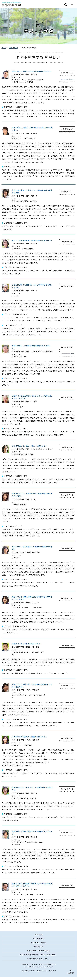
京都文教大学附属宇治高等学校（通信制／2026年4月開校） (38, 955)
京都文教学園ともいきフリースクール (38, 959)
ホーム (4, 48)
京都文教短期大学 (38, 939)
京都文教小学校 (38, 947)
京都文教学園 (38, 935)
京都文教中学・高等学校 (38, 943)
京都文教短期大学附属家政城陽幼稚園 (38, 951)
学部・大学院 (13, 48)
